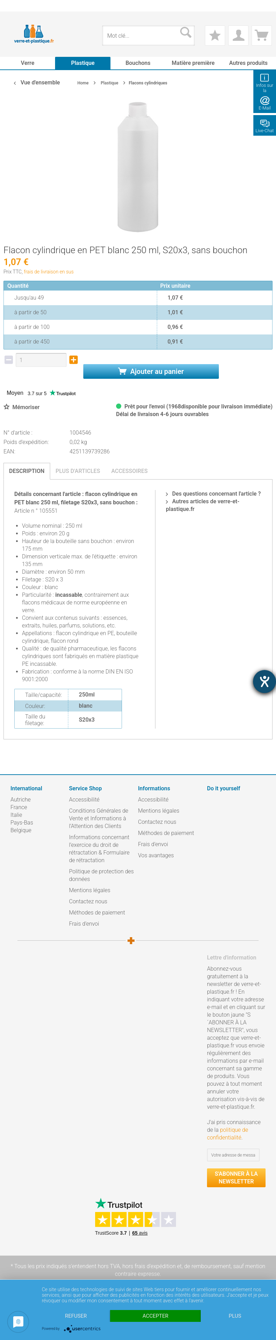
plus (235, 1316)
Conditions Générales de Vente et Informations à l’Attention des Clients (98, 818)
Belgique (20, 830)
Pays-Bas (21, 822)
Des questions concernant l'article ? (213, 493)
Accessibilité (84, 799)
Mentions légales (89, 890)
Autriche (20, 799)
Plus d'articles (78, 471)
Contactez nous (88, 901)
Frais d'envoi (84, 923)
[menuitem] (14, 5)
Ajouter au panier (151, 371)
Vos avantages (156, 855)
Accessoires (129, 471)
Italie (16, 815)
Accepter (155, 1316)
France (18, 807)
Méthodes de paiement (97, 912)
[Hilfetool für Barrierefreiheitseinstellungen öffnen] (264, 681)
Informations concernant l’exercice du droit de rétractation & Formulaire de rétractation (99, 849)
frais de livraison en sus (49, 271)
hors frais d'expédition (149, 1266)
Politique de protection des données (101, 875)
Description (27, 471)
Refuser (76, 1316)
